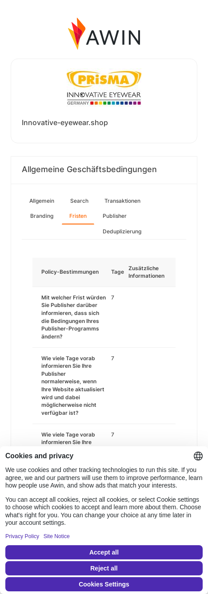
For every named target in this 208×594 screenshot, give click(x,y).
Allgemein (41, 200)
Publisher (115, 215)
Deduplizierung (122, 231)
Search (79, 200)
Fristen (78, 215)
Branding (41, 215)
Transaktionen (122, 200)
